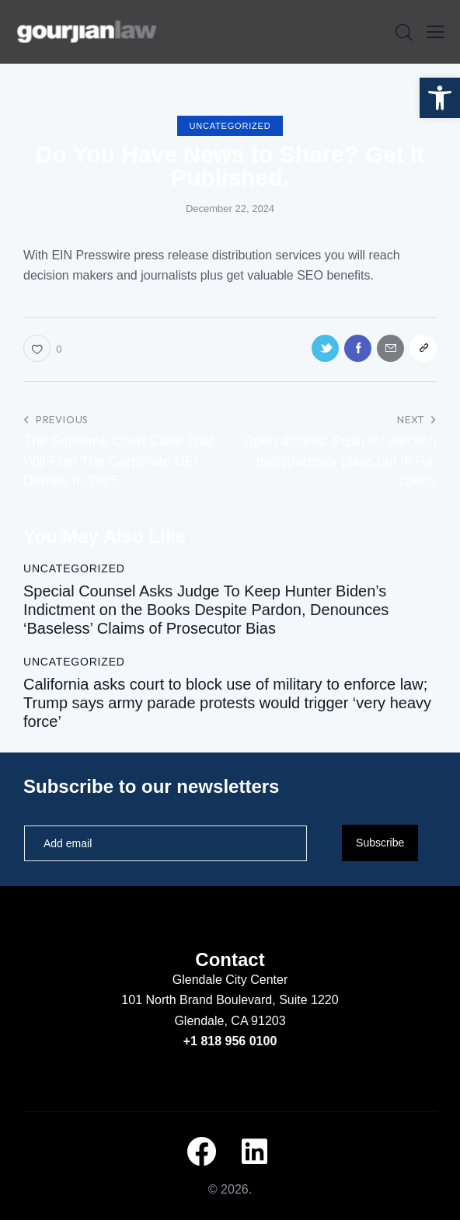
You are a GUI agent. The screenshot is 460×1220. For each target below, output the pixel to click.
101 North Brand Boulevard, (200, 999)
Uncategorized (230, 125)
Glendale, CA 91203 (229, 1020)
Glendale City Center (230, 979)
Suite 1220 (309, 999)
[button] (440, 98)
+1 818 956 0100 (230, 1041)
